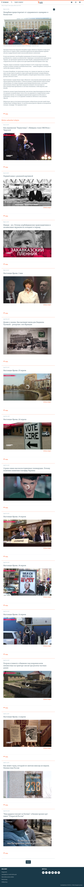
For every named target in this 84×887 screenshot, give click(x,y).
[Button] (5, 114)
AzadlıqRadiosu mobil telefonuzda (9, 874)
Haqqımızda (4, 872)
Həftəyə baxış (4, 882)
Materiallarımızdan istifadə (8, 877)
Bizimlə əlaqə (4, 879)
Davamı (28, 862)
